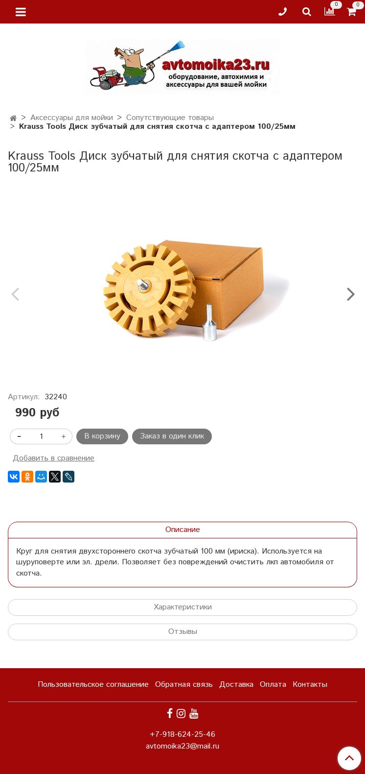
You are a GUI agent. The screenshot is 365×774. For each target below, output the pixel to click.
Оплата (273, 684)
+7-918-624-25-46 (182, 734)
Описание (182, 529)
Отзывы (182, 631)
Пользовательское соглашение (93, 684)
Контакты (310, 684)
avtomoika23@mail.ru (182, 746)
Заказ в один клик (172, 436)
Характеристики (183, 607)
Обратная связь (184, 684)
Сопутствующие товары (170, 117)
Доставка (236, 684)
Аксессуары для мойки (71, 117)
